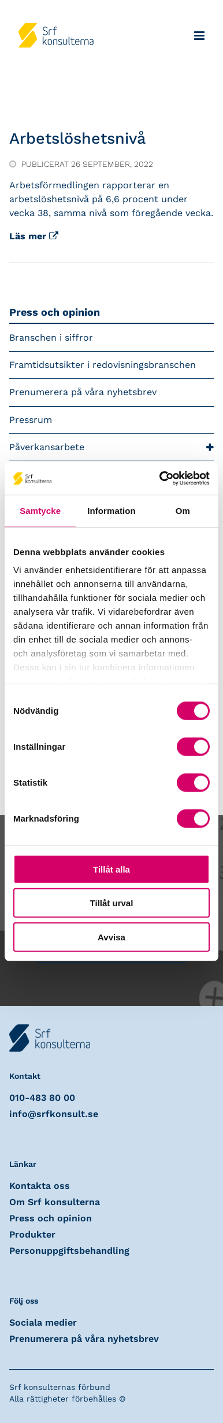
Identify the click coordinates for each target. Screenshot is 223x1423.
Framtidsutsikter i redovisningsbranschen (102, 364)
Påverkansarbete (111, 447)
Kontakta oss (39, 1185)
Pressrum (30, 419)
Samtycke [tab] (40, 510)
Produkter (32, 1234)
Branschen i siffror (51, 337)
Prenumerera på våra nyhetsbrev (83, 391)
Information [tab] (111, 510)
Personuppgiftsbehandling (69, 1250)
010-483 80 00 (42, 1097)
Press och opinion (54, 312)
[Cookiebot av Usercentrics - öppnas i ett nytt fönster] (160, 478)
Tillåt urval (111, 903)
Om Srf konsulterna (54, 1201)
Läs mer (33, 236)
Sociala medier (43, 1322)
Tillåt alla (111, 869)
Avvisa (111, 937)
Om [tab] (183, 510)
